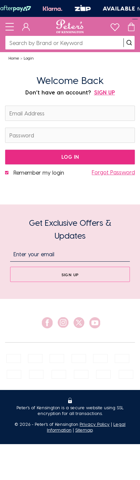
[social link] (47, 322)
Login (29, 58)
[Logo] (70, 26)
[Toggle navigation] (9, 26)
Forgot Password (113, 172)
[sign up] (70, 274)
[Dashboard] (26, 26)
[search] (129, 42)
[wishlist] (114, 25)
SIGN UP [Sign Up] (104, 92)
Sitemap (83, 429)
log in (70, 157)
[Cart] (131, 26)
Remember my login (38, 172)
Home (13, 58)
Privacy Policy (95, 424)
